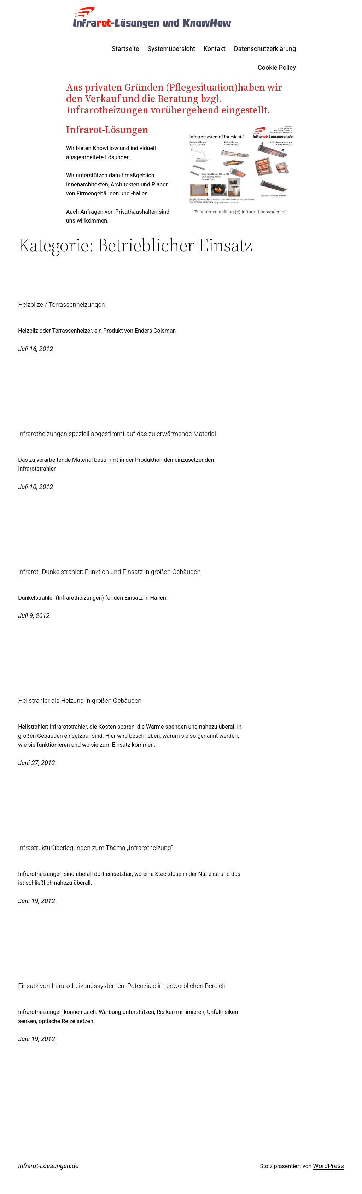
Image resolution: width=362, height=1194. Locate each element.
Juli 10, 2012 (35, 486)
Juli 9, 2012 (33, 615)
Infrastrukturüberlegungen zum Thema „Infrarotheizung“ (95, 847)
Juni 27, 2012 (36, 763)
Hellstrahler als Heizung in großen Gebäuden (79, 700)
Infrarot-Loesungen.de (48, 1166)
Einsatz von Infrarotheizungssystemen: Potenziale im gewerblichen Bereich (122, 985)
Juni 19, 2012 (36, 901)
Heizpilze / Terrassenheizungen (61, 304)
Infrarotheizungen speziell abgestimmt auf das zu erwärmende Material (117, 433)
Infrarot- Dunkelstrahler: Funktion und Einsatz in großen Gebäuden (109, 571)
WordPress (328, 1166)
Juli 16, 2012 (35, 348)
